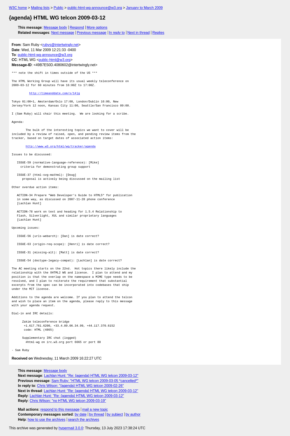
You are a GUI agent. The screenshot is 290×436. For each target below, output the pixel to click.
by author (133, 414)
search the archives (83, 419)
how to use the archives (46, 419)
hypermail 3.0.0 (70, 428)
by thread (96, 414)
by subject (115, 414)
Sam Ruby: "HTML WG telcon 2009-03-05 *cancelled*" (94, 381)
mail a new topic (95, 409)
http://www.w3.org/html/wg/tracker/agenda (60, 147)
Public (58, 8)
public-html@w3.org (55, 60)
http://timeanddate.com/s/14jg (54, 93)
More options (97, 27)
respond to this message (59, 409)
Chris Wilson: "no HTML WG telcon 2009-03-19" (68, 401)
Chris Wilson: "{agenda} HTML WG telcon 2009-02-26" (80, 386)
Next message (62, 33)
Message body (55, 27)
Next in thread (138, 33)
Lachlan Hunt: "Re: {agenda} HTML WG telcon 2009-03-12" (91, 375)
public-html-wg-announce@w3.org (94, 8)
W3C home (18, 8)
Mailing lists (40, 8)
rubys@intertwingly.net (60, 45)
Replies (158, 33)
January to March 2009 (144, 8)
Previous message (91, 33)
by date (80, 414)
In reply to (117, 33)
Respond (77, 27)
